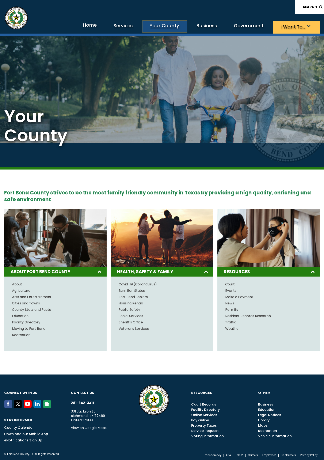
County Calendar (19, 427)
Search (310, 6)
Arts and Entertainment (32, 296)
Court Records (203, 403)
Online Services (204, 414)
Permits (231, 309)
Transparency (212, 454)
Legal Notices (269, 414)
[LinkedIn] (38, 406)
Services (108, 26)
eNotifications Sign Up (23, 439)
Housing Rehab (131, 303)
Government (244, 26)
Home (72, 26)
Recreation (21, 334)
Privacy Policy (309, 454)
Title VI (239, 454)
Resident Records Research (248, 315)
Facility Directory (26, 322)
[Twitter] (19, 406)
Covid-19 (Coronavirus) (138, 284)
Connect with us (20, 392)
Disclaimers (288, 454)
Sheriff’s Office (131, 322)
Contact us (82, 392)
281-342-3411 (82, 402)
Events (230, 290)
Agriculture (21, 290)
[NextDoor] (48, 406)
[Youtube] (28, 406)
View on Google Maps (89, 427)
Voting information (207, 435)
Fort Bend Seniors (133, 296)
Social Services (131, 315)
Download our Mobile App (26, 433)
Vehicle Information (275, 435)
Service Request (205, 430)
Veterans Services (134, 328)
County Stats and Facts (31, 309)
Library (264, 419)
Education (20, 315)
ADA (228, 454)
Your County (153, 26)
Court (230, 284)
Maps (263, 424)
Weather (232, 328)
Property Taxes (204, 424)
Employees (269, 454)
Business (198, 26)
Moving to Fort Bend (28, 328)
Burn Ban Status (132, 290)
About (17, 284)
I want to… (291, 26)
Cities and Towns (26, 303)
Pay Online (200, 419)
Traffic (230, 322)
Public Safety (129, 309)
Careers (253, 454)
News (229, 303)
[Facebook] (9, 406)
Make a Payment (239, 296)
